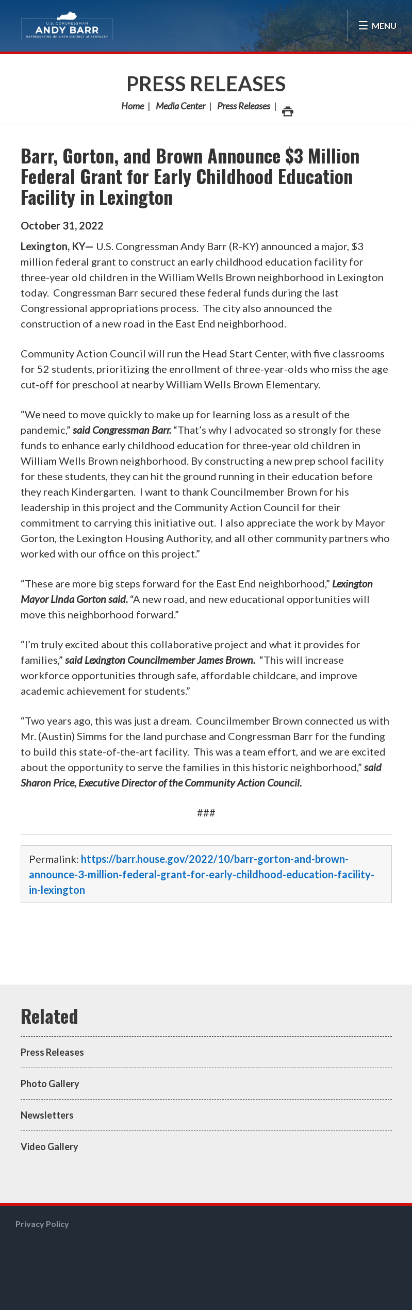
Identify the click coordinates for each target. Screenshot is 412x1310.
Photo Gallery (50, 1083)
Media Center (180, 105)
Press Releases (206, 83)
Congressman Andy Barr (67, 25)
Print (287, 108)
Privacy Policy (42, 1224)
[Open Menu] (377, 25)
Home (132, 105)
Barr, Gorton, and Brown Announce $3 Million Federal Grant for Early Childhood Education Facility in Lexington (190, 175)
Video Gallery (49, 1146)
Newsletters (47, 1115)
